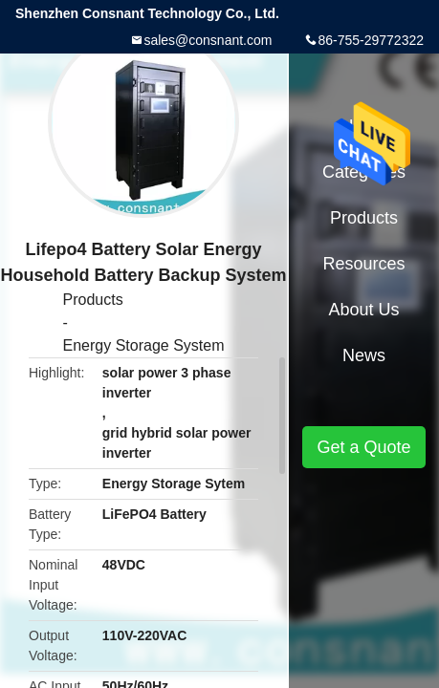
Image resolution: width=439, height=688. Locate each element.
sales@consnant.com (207, 40)
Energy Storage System (144, 345)
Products (93, 299)
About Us (363, 309)
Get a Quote (363, 447)
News (363, 355)
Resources (363, 263)
